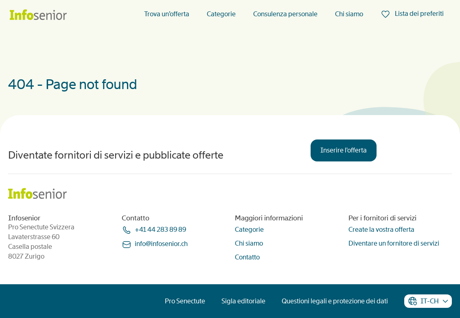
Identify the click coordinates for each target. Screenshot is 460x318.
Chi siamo (349, 14)
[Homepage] (38, 15)
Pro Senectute (185, 301)
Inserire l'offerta (343, 150)
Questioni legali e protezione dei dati (335, 301)
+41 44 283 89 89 (160, 229)
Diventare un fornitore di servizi (393, 243)
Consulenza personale (285, 14)
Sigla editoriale (243, 301)
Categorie (221, 14)
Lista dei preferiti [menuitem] (419, 13)
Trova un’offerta (166, 14)
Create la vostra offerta (381, 229)
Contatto (247, 257)
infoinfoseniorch (161, 244)
